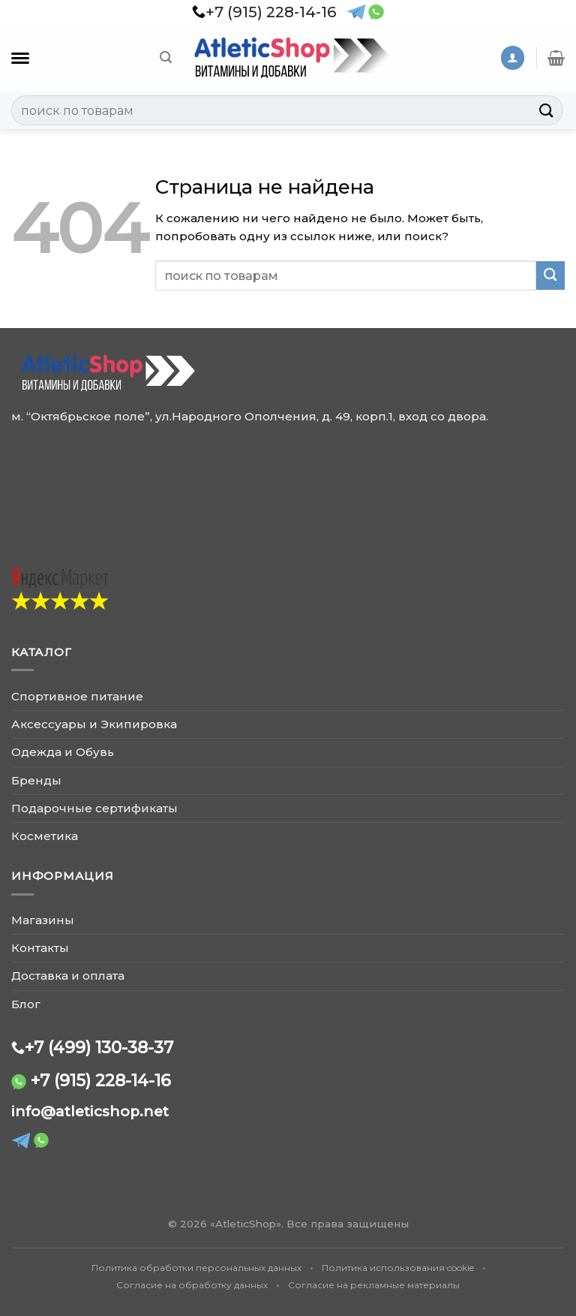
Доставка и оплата (67, 975)
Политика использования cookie (398, 1267)
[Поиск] (166, 57)
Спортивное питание (77, 696)
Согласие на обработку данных (192, 1284)
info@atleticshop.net (90, 1111)
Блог (25, 1004)
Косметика (44, 836)
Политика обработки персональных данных (197, 1267)
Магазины (42, 920)
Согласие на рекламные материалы (374, 1284)
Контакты (40, 948)
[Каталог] (20, 58)
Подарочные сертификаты (94, 808)
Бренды (36, 780)
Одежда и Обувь (62, 752)
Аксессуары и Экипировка (94, 724)
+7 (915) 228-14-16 (101, 1080)
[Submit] (547, 110)
